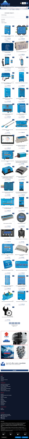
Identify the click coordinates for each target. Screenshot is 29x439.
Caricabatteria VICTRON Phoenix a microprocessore (7, 99)
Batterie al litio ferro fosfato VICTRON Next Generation (21, 36)
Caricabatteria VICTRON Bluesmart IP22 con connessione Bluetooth (7, 67)
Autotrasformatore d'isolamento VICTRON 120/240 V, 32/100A (7, 36)
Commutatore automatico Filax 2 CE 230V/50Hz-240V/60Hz (21, 146)
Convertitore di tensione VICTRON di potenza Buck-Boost (21, 177)
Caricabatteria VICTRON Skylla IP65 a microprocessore (7, 114)
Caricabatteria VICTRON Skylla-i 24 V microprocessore (21, 99)
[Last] (19, 323)
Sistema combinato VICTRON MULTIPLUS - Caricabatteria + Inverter (7, 286)
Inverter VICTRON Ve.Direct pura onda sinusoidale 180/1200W (7, 208)
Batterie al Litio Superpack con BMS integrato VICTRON (7, 52)
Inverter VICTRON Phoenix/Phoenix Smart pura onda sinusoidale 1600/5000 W (21, 192)
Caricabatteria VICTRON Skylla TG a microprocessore (21, 114)
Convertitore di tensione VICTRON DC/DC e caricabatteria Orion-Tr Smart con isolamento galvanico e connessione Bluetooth (7, 177)
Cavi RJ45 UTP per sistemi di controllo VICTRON (7, 130)
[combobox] (14, 8)
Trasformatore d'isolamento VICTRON (21, 301)
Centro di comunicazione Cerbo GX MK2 (21, 129)
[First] (10, 323)
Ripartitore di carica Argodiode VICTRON (7, 270)
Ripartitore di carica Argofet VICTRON (21, 270)
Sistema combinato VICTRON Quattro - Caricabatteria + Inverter (21, 286)
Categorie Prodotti (9, 13)
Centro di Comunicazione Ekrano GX (7, 145)
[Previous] (13, 323)
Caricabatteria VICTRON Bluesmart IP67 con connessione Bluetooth (7, 83)
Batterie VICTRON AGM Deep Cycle (21, 51)
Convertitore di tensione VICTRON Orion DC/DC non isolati (7, 192)
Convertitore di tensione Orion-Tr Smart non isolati (7, 161)
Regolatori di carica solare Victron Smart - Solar (7, 255)
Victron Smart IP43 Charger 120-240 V (7, 317)
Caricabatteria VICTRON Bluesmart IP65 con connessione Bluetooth (21, 67)
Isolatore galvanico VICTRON (7, 223)
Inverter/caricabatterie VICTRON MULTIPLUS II (21, 208)
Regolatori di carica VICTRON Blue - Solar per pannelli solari (21, 255)
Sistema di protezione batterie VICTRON (7, 301)
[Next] (16, 323)
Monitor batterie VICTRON (21, 223)
